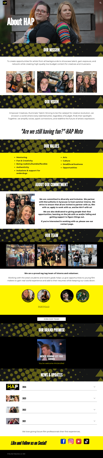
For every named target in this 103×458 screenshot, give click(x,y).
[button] (100, 2)
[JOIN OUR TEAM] (51, 319)
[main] (43, 21)
